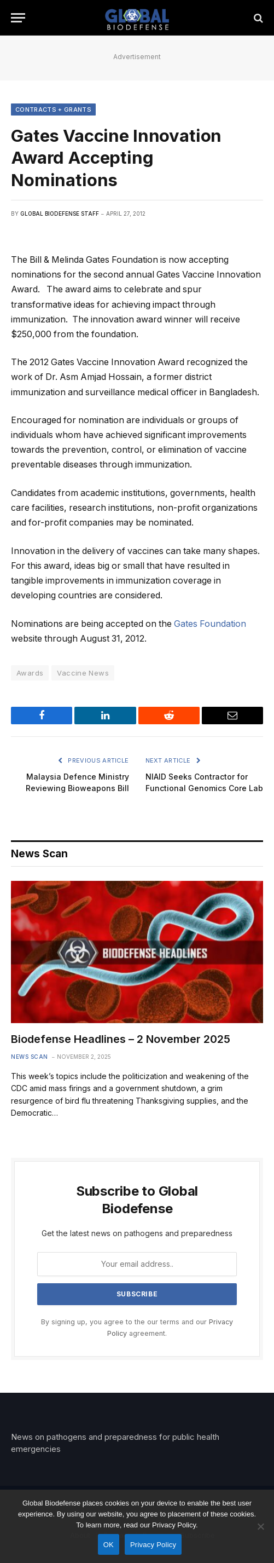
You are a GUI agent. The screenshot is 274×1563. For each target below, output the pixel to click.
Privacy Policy (153, 1545)
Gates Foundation (210, 624)
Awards (29, 672)
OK (108, 1545)
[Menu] (18, 17)
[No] (260, 1526)
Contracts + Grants (53, 109)
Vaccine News (83, 672)
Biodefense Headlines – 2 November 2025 (120, 1039)
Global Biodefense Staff (59, 213)
